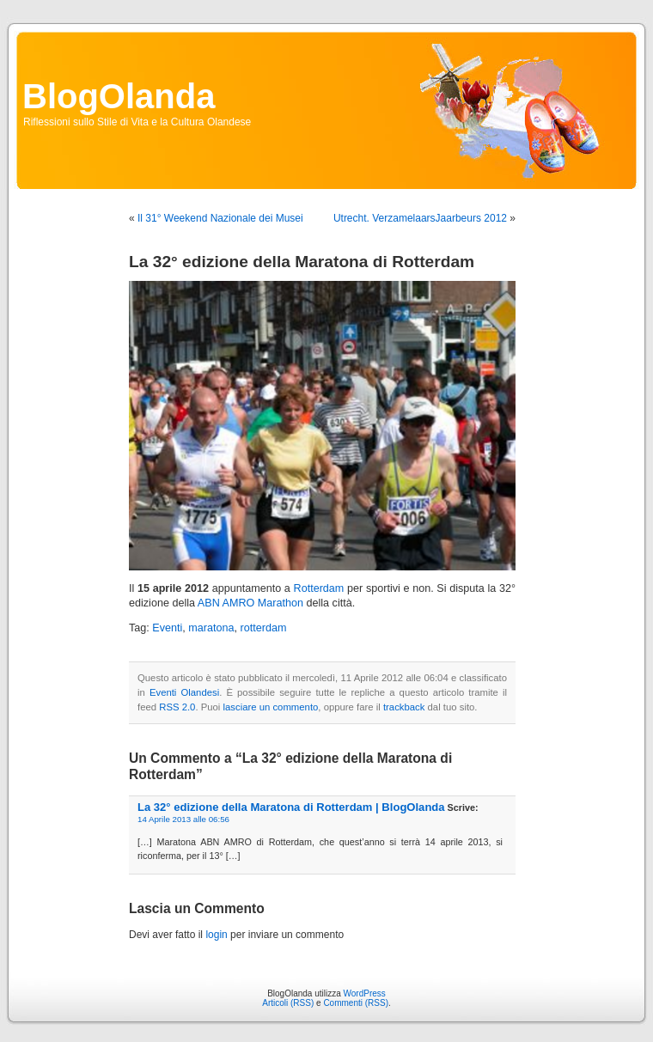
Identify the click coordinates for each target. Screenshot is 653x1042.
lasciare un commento (271, 707)
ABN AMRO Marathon (250, 603)
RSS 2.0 (177, 707)
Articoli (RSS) (288, 1003)
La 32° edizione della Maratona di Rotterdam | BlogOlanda (291, 807)
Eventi (167, 628)
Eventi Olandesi (184, 692)
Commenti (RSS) (355, 1003)
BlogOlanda (118, 96)
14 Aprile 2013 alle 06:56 (183, 819)
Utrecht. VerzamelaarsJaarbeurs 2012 (420, 218)
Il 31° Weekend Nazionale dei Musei (220, 218)
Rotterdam (319, 588)
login (216, 935)
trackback (403, 707)
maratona (211, 628)
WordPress (365, 993)
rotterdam (264, 628)
